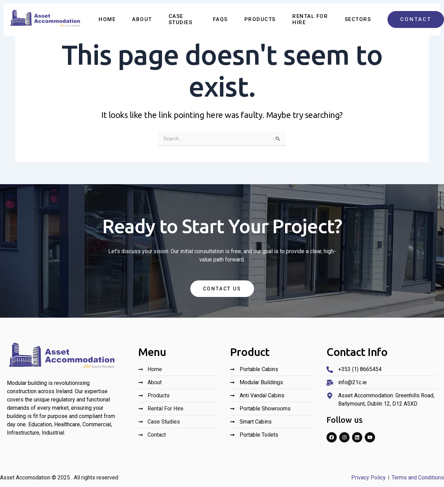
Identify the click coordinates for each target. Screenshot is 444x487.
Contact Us (222, 288)
